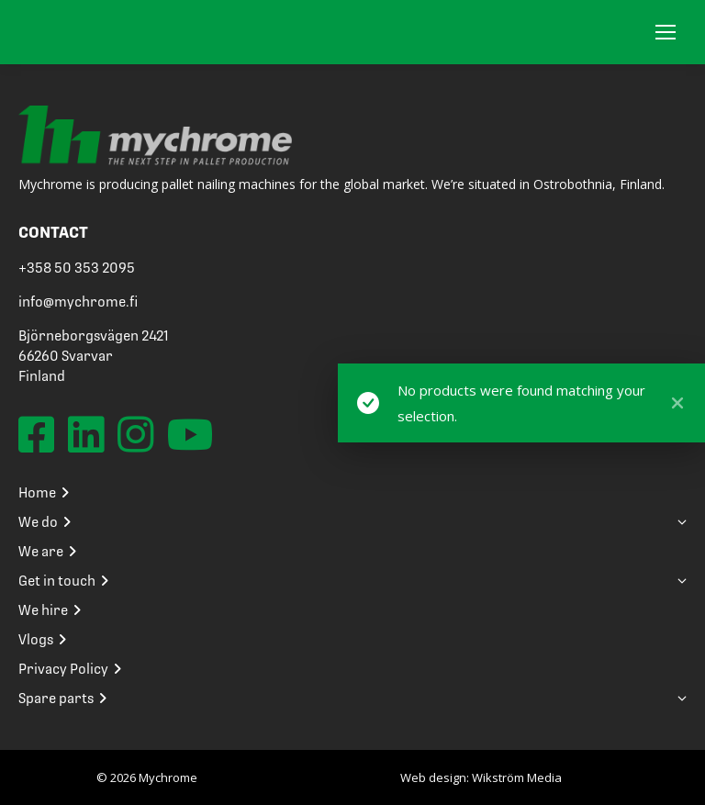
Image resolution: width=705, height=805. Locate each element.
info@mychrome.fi (78, 302)
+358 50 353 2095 (76, 268)
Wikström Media (517, 777)
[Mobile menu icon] (666, 32)
